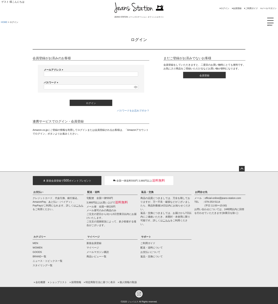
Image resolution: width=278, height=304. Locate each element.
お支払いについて (150, 252)
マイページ (93, 236)
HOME (4, 22)
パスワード (51, 82)
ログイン (225, 8)
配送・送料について (151, 247)
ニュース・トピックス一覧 (47, 260)
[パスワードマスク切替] (135, 87)
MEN (35, 243)
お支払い (38, 192)
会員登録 (237, 8)
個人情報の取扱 (128, 282)
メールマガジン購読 (98, 252)
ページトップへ (242, 169)
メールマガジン (269, 8)
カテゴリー (39, 236)
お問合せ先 (201, 192)
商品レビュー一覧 (96, 256)
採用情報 (76, 282)
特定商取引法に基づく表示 (100, 282)
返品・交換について (151, 256)
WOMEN (37, 247)
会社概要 (40, 282)
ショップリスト (58, 282)
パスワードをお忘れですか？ (133, 110)
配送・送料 (93, 192)
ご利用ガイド (251, 8)
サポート (146, 236)
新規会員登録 (94, 243)
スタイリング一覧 (42, 265)
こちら (79, 205)
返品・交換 (147, 192)
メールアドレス (54, 69)
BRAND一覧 (39, 256)
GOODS (37, 252)
